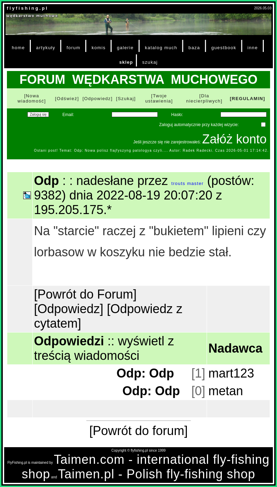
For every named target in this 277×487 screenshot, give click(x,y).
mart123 (231, 373)
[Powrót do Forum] (85, 294)
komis (99, 47)
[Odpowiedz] (98, 98)
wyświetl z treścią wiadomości (104, 348)
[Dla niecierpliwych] (204, 98)
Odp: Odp (145, 373)
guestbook (223, 47)
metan (225, 391)
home (18, 47)
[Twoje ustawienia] (159, 98)
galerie (125, 47)
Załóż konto (234, 139)
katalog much (161, 47)
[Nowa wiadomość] (31, 98)
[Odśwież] (67, 98)
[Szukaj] (126, 98)
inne (253, 47)
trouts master (187, 183)
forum (73, 47)
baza (194, 47)
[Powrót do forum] (138, 431)
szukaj (150, 62)
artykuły (45, 47)
